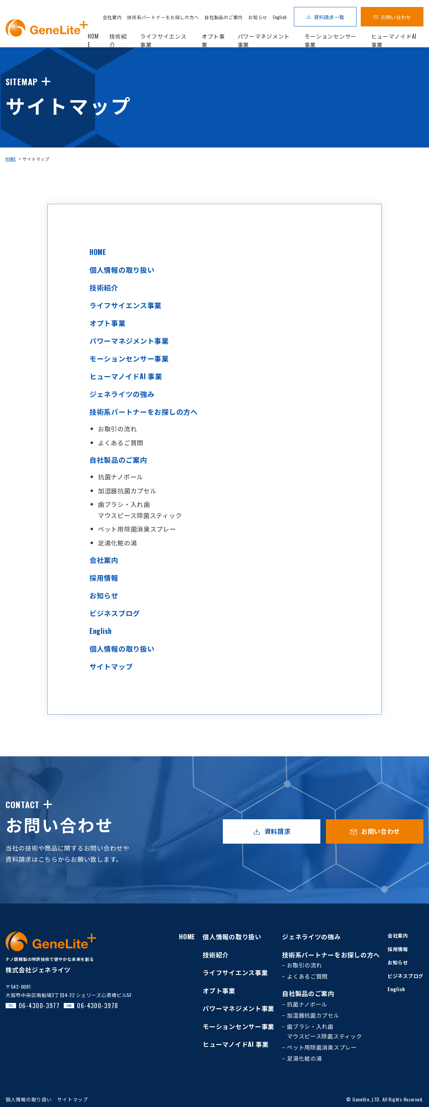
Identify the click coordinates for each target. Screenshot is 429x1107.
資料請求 (278, 831)
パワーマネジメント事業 (129, 340)
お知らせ (257, 17)
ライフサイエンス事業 (125, 305)
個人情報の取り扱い (121, 269)
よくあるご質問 (120, 442)
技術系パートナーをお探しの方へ (163, 17)
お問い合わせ (396, 17)
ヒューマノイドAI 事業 (125, 376)
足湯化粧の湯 (117, 542)
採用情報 (103, 577)
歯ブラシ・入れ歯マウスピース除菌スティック (324, 1031)
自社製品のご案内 (223, 17)
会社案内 (112, 17)
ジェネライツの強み (121, 394)
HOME (11, 159)
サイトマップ (111, 666)
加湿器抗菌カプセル (127, 490)
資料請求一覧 (329, 17)
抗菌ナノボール (120, 476)
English (280, 17)
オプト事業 (107, 323)
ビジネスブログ (114, 613)
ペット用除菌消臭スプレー (137, 528)
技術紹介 (103, 287)
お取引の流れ (117, 428)
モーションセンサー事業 (129, 358)
